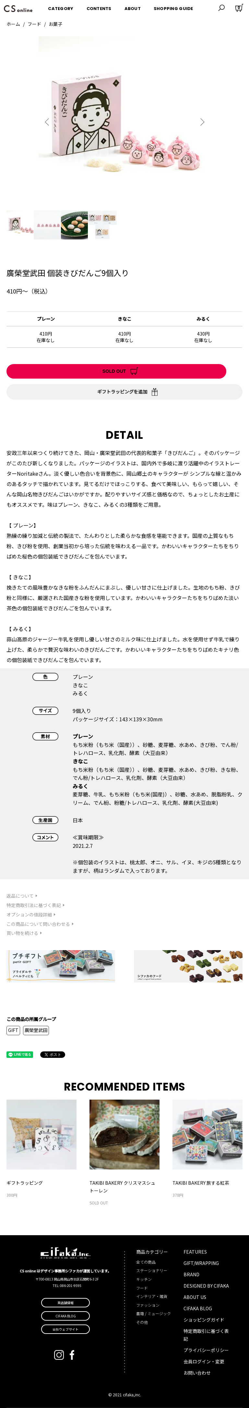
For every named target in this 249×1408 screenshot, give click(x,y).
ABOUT (132, 8)
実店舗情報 (65, 1302)
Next (201, 122)
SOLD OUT (114, 371)
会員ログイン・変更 (204, 1361)
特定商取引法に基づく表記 (33, 905)
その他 (142, 1322)
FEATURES (195, 1251)
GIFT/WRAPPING (201, 1263)
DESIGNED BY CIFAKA (206, 1285)
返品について (20, 895)
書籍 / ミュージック (153, 1313)
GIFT (13, 1030)
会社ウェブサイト (65, 1329)
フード (34, 24)
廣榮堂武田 (36, 1030)
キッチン (144, 1279)
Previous (48, 122)
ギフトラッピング (24, 1183)
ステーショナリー (151, 1270)
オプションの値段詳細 (29, 914)
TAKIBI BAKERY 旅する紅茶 (200, 1183)
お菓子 (55, 24)
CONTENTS (99, 8)
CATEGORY (60, 8)
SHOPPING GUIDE (173, 8)
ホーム (13, 24)
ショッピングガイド (204, 1319)
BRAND (191, 1274)
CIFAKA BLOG (198, 1308)
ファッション (148, 1305)
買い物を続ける (22, 933)
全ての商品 (146, 1262)
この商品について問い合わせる (38, 924)
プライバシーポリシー (206, 1350)
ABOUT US (195, 1297)
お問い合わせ (197, 1372)
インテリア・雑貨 (151, 1296)
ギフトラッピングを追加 (122, 391)
